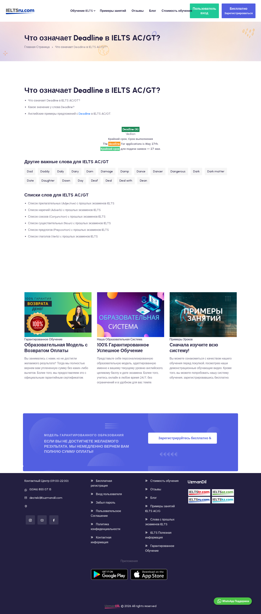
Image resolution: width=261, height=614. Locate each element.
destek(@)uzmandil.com (45, 498)
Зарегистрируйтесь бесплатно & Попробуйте (184, 440)
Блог (152, 10)
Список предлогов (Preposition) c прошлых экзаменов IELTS (68, 230)
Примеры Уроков (181, 339)
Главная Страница (37, 47)
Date (30, 180)
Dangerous (178, 171)
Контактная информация (101, 540)
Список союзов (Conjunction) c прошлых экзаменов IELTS (67, 216)
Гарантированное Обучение (43, 339)
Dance (141, 171)
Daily (60, 171)
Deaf (94, 180)
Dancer (158, 171)
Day (80, 180)
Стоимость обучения (177, 10)
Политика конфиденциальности (105, 526)
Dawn (66, 180)
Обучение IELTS (81, 10)
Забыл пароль (103, 502)
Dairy (75, 171)
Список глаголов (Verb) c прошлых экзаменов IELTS (63, 236)
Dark (196, 171)
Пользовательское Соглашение (106, 513)
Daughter (48, 180)
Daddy (45, 171)
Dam (90, 171)
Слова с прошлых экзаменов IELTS (159, 522)
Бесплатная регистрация (101, 483)
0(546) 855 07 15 (40, 489)
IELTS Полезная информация (158, 535)
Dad (30, 171)
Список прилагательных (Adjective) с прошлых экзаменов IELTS (71, 203)
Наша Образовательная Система (119, 339)
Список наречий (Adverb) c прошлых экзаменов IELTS (64, 210)
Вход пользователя (106, 494)
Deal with (125, 180)
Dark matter (215, 171)
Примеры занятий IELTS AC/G (160, 508)
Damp (125, 171)
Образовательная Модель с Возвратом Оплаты (56, 347)
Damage (107, 171)
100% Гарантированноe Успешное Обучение (123, 347)
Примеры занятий (113, 10)
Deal (109, 180)
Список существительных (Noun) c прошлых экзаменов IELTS (69, 223)
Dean (143, 180)
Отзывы (138, 10)
